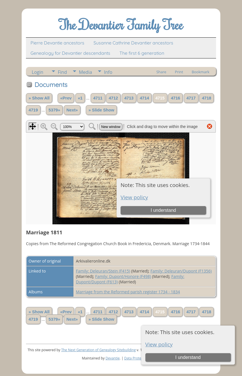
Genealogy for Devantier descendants (70, 53)
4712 (113, 98)
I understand (188, 357)
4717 (191, 98)
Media (85, 72)
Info (108, 72)
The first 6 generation (141, 53)
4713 (129, 98)
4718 (206, 98)
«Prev (66, 98)
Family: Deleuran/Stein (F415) (103, 271)
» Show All (39, 98)
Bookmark (200, 71)
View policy (159, 344)
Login (37, 72)
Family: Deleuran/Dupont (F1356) (181, 271)
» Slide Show (101, 110)
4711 (98, 98)
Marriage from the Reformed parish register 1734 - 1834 (128, 291)
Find (62, 72)
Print (179, 71)
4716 (175, 98)
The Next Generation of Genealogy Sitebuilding (98, 349)
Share (161, 71)
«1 (80, 98)
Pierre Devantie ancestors (57, 43)
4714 (144, 98)
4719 (33, 110)
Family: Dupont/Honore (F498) (123, 276)
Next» (72, 110)
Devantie (112, 358)
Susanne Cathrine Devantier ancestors (133, 43)
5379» (54, 110)
